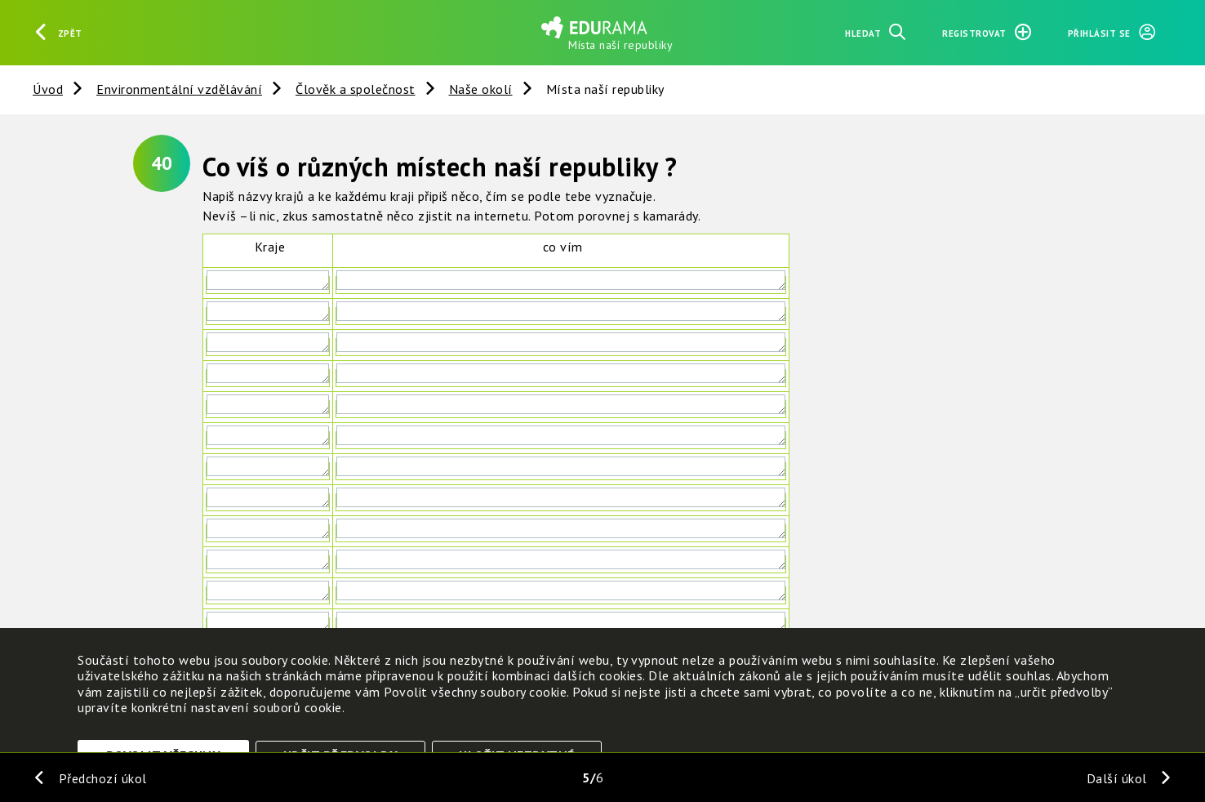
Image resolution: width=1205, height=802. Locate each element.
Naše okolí (481, 89)
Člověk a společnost (356, 89)
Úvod (48, 89)
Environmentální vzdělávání (179, 89)
